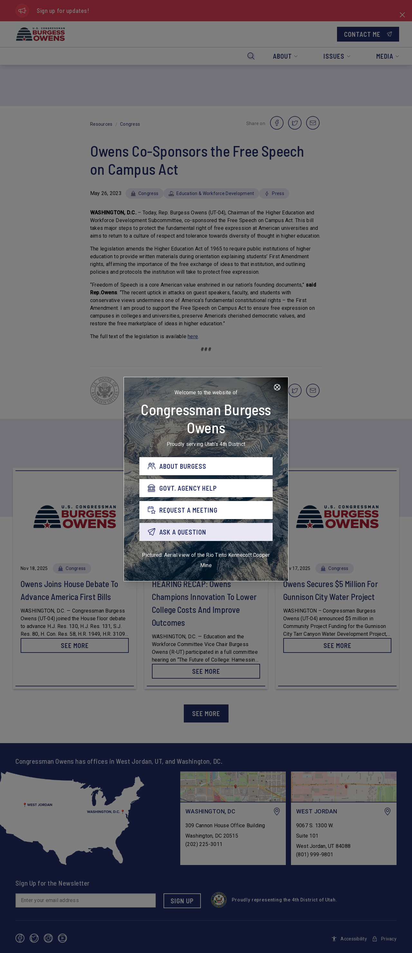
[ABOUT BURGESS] (206, 466)
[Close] (277, 387)
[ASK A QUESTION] (206, 532)
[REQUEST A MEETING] (206, 510)
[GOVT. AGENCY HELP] (206, 488)
